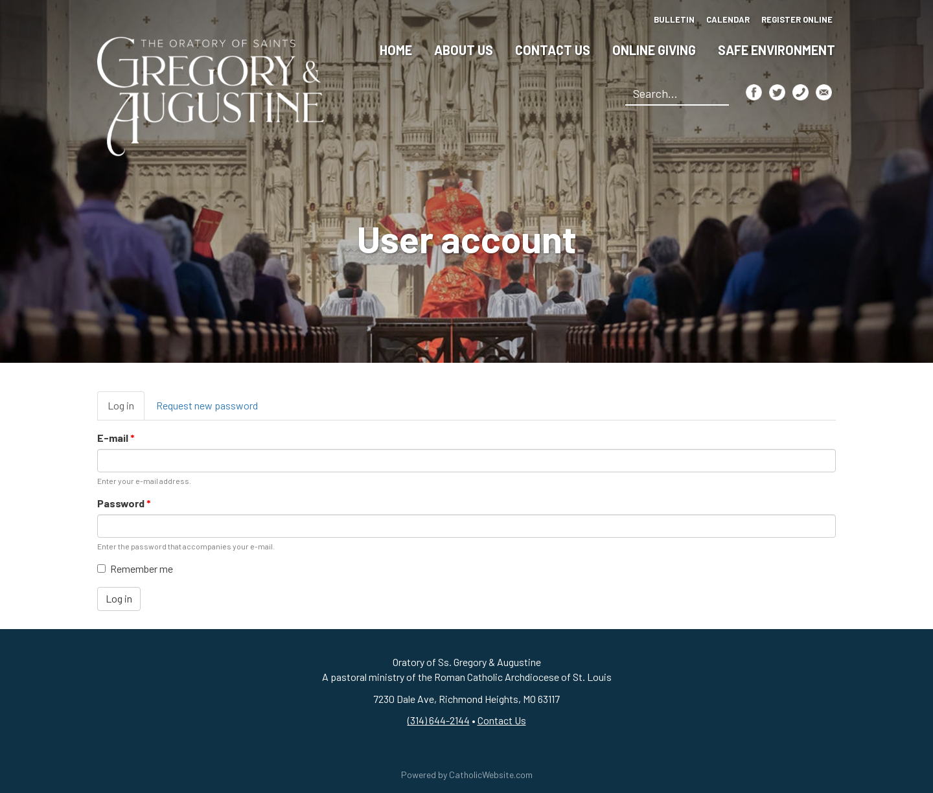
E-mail (116, 437)
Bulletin (674, 19)
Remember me (135, 568)
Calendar (728, 19)
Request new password (207, 405)
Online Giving (654, 50)
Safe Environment (776, 50)
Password (124, 503)
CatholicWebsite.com (491, 774)
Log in (126, 409)
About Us (463, 50)
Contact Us (552, 50)
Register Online (797, 19)
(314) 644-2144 (439, 720)
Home (396, 50)
